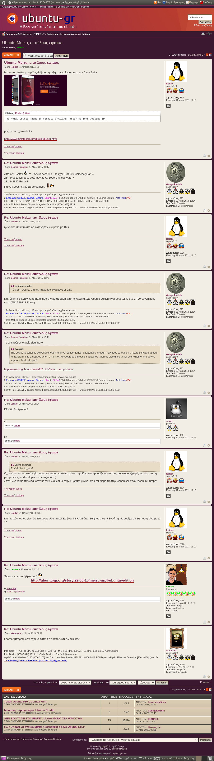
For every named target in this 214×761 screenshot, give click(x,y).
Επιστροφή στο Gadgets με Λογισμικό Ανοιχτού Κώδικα (33, 739)
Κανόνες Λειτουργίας (93, 758)
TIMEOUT (39, 34)
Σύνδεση (207, 2)
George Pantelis (19, 167)
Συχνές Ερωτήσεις (175, 2)
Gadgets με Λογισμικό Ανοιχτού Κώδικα (68, 34)
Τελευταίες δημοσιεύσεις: (62, 682)
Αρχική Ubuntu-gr (11, 7)
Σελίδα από (195, 54)
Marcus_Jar (154, 727)
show (17, 425)
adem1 (20, 47)
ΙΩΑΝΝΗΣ (153, 719)
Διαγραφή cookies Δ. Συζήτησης (178, 758)
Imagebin (85, 7)
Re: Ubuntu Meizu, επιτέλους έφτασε (31, 163)
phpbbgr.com (120, 753)
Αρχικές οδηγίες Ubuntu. (77, 2)
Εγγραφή (194, 2)
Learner (15, 569)
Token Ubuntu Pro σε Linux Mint (25, 701)
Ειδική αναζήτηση (203, 25)
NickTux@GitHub (16, 591)
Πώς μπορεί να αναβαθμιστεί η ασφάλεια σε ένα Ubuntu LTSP (44, 726)
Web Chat (74, 7)
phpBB (105, 746)
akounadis (16, 633)
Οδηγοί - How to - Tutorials (34, 7)
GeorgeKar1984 (156, 710)
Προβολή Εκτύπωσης (203, 33)
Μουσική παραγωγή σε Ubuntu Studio (29, 710)
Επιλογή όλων (22, 113)
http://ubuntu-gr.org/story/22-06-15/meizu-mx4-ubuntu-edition (82, 580)
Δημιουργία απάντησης (11, 55)
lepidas (14, 67)
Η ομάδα (111, 758)
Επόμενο (204, 682)
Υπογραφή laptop (13, 146)
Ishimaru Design (119, 749)
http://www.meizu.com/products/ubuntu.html (30, 138)
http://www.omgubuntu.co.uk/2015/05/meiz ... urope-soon (38, 369)
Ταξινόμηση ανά (114, 682)
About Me (11, 588)
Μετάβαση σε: (80, 739)
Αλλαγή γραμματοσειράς (209, 33)
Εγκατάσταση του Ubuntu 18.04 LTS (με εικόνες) (37, 2)
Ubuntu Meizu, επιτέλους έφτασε (32, 42)
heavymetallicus (157, 702)
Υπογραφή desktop (14, 153)
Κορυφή (209, 156)
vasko (14, 404)
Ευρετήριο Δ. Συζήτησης (19, 34)
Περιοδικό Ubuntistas (58, 7)
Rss (159, 2)
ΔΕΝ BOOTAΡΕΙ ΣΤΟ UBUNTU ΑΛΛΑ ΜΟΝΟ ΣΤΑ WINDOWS (43, 718)
